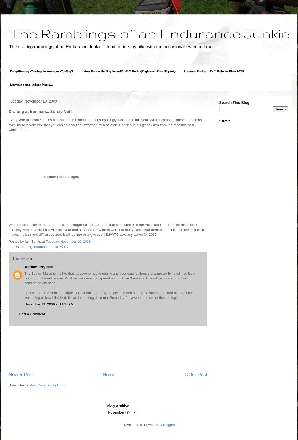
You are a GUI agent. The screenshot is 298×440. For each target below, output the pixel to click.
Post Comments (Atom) (47, 385)
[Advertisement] (108, 349)
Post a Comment (32, 314)
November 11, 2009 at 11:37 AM (49, 304)
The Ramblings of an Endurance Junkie (149, 33)
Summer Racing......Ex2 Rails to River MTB (213, 71)
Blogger (169, 425)
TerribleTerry (35, 267)
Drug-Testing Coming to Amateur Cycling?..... (43, 71)
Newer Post (21, 374)
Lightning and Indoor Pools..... (31, 84)
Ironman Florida (46, 247)
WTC (64, 247)
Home (109, 374)
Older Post (196, 374)
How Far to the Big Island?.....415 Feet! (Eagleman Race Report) (129, 71)
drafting (26, 247)
